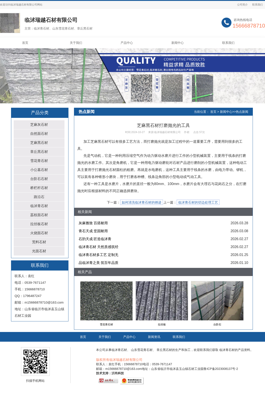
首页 (25, 42)
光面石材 (39, 251)
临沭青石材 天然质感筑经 (98, 247)
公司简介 (242, 4)
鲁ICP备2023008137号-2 (221, 369)
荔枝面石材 (39, 215)
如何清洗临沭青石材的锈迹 (141, 202)
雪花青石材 (39, 161)
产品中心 (127, 42)
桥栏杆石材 (39, 188)
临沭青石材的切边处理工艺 (198, 202)
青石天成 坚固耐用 (93, 231)
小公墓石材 (39, 170)
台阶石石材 (39, 179)
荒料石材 (39, 242)
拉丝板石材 (39, 224)
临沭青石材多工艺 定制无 (98, 255)
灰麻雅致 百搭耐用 (93, 223)
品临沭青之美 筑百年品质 (98, 263)
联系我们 (257, 4)
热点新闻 (242, 111)
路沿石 (39, 197)
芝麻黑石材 (39, 143)
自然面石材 (39, 133)
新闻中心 (177, 42)
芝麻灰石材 (39, 124)
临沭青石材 (39, 206)
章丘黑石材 (39, 152)
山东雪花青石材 (142, 350)
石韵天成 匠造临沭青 (95, 239)
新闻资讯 (154, 337)
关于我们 (76, 42)
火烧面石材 (39, 233)
